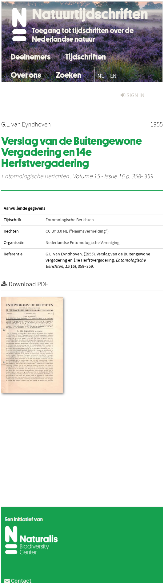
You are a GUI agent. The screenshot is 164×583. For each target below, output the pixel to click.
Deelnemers (30, 56)
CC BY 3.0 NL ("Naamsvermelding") (77, 231)
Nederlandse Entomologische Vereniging (82, 242)
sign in (133, 95)
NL (101, 76)
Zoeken (68, 74)
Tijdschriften (85, 56)
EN (113, 76)
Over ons (26, 74)
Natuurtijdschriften (90, 14)
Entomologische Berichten (35, 176)
